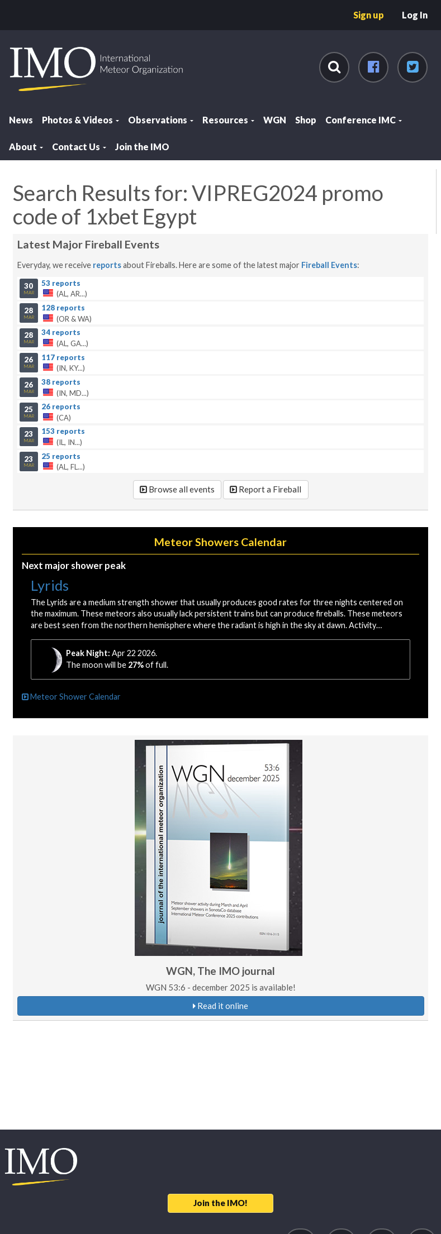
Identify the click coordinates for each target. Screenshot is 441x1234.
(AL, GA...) (220, 337)
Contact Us (79, 146)
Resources (228, 119)
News (21, 119)
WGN (274, 119)
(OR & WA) (220, 312)
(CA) (220, 412)
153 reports (63, 431)
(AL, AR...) (220, 288)
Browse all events (177, 489)
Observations (160, 119)
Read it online (220, 1006)
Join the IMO (142, 146)
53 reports (60, 282)
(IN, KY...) (220, 362)
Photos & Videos (80, 119)
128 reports (63, 307)
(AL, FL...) (220, 461)
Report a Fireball (265, 489)
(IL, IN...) (220, 436)
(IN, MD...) (220, 386)
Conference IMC (363, 119)
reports (107, 265)
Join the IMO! (220, 1203)
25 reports (60, 456)
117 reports (63, 357)
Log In (415, 14)
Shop (305, 119)
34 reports (60, 332)
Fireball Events (329, 265)
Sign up (368, 14)
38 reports (60, 381)
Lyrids (50, 585)
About (26, 146)
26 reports (60, 406)
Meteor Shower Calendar (71, 696)
